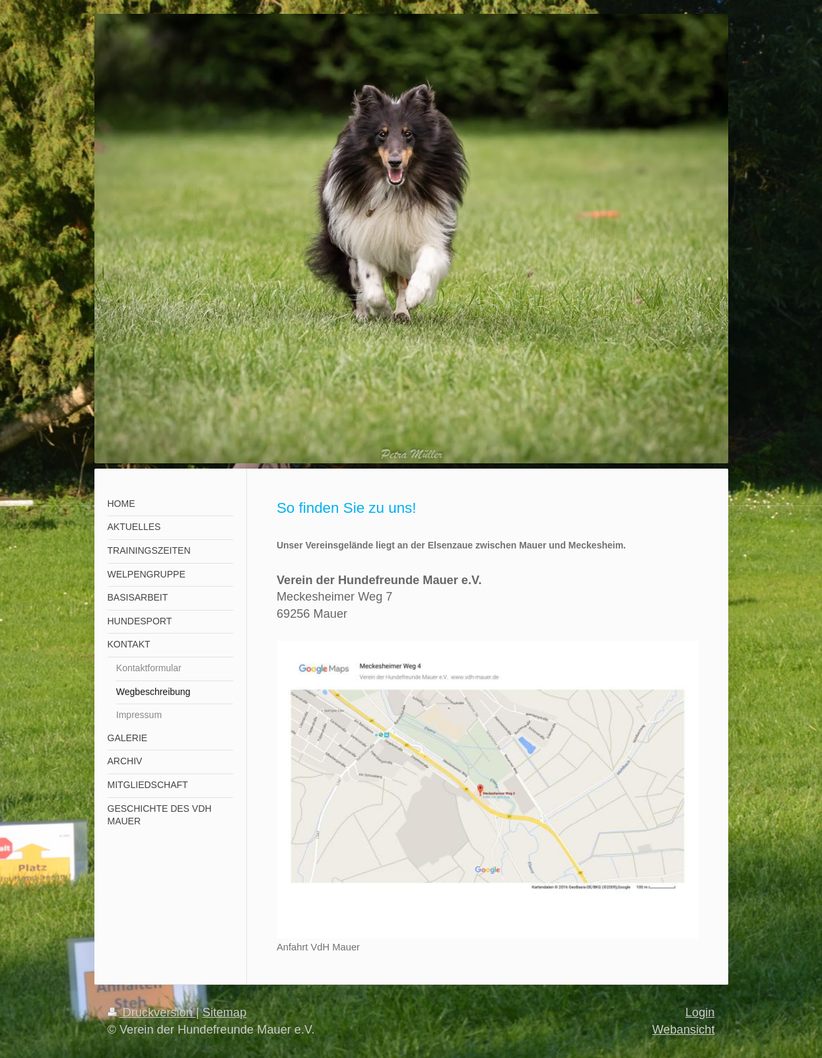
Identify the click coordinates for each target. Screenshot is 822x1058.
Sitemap (225, 1012)
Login (700, 1012)
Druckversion (152, 1012)
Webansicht (683, 1029)
